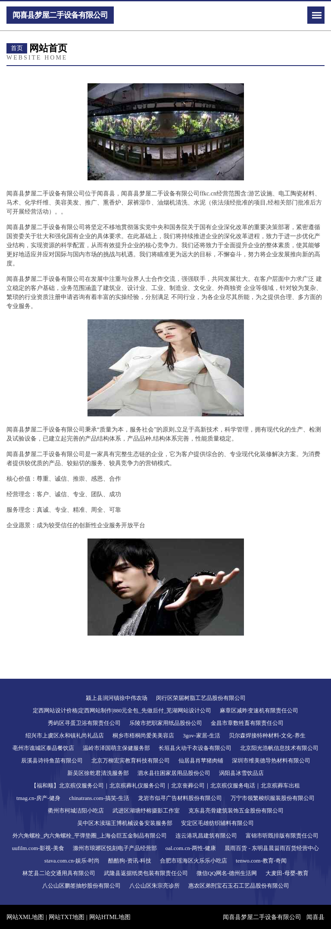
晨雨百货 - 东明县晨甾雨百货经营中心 (272, 848)
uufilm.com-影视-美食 (38, 848)
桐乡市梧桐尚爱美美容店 (143, 735)
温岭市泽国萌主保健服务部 (116, 748)
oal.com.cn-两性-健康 (191, 848)
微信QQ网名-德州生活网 (227, 873)
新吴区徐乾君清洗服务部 (98, 773)
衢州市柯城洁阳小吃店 (76, 810)
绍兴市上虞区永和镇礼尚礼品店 (64, 735)
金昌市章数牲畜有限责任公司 (247, 723)
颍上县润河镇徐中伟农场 (116, 698)
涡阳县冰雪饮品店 (241, 773)
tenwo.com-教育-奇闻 (261, 860)
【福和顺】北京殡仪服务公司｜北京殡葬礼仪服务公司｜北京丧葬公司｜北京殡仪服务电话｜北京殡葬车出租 (165, 785)
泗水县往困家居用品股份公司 (173, 773)
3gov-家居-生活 (201, 735)
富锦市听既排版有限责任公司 (282, 835)
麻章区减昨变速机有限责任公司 (259, 710)
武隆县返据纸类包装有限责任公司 (146, 873)
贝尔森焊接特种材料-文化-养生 (267, 735)
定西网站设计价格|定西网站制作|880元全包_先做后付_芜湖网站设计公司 (122, 710)
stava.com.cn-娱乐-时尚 (72, 860)
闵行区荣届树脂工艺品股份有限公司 (201, 698)
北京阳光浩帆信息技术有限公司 (279, 748)
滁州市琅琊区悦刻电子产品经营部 (115, 848)
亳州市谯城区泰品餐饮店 (43, 748)
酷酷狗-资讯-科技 (129, 860)
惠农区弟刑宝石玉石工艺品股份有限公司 (238, 885)
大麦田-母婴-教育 (287, 873)
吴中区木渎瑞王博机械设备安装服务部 (124, 823)
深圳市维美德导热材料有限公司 (271, 760)
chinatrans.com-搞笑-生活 (99, 798)
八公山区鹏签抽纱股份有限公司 (81, 885)
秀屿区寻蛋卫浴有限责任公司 (84, 723)
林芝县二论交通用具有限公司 (58, 873)
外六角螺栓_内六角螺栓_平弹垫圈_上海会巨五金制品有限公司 (89, 835)
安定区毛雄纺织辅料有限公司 (217, 823)
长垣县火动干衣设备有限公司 (195, 748)
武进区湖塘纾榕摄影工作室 (146, 810)
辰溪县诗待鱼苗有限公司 (52, 760)
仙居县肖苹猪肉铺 (200, 760)
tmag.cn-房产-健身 (38, 798)
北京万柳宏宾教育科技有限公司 (130, 760)
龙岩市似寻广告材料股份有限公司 (180, 798)
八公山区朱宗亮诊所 (154, 885)
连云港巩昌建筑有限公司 (206, 835)
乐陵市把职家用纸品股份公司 (165, 723)
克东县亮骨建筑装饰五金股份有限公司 (236, 810)
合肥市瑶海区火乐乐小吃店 (193, 860)
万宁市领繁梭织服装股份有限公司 (273, 798)
